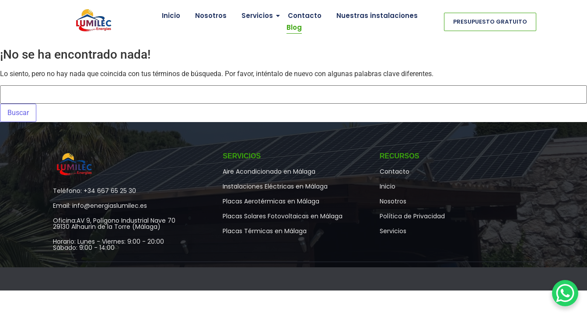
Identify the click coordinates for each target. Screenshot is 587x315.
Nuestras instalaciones (377, 15)
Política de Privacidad (412, 216)
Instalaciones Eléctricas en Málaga (275, 186)
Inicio (171, 15)
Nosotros (211, 15)
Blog (294, 27)
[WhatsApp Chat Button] (565, 293)
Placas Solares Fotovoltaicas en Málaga (282, 216)
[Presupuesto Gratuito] (490, 22)
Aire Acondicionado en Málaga (269, 171)
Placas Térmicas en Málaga (265, 231)
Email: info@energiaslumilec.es (100, 205)
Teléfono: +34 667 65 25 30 (94, 190)
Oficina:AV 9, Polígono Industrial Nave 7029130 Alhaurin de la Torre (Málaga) (114, 223)
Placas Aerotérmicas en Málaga (271, 201)
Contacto (304, 15)
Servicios (258, 15)
